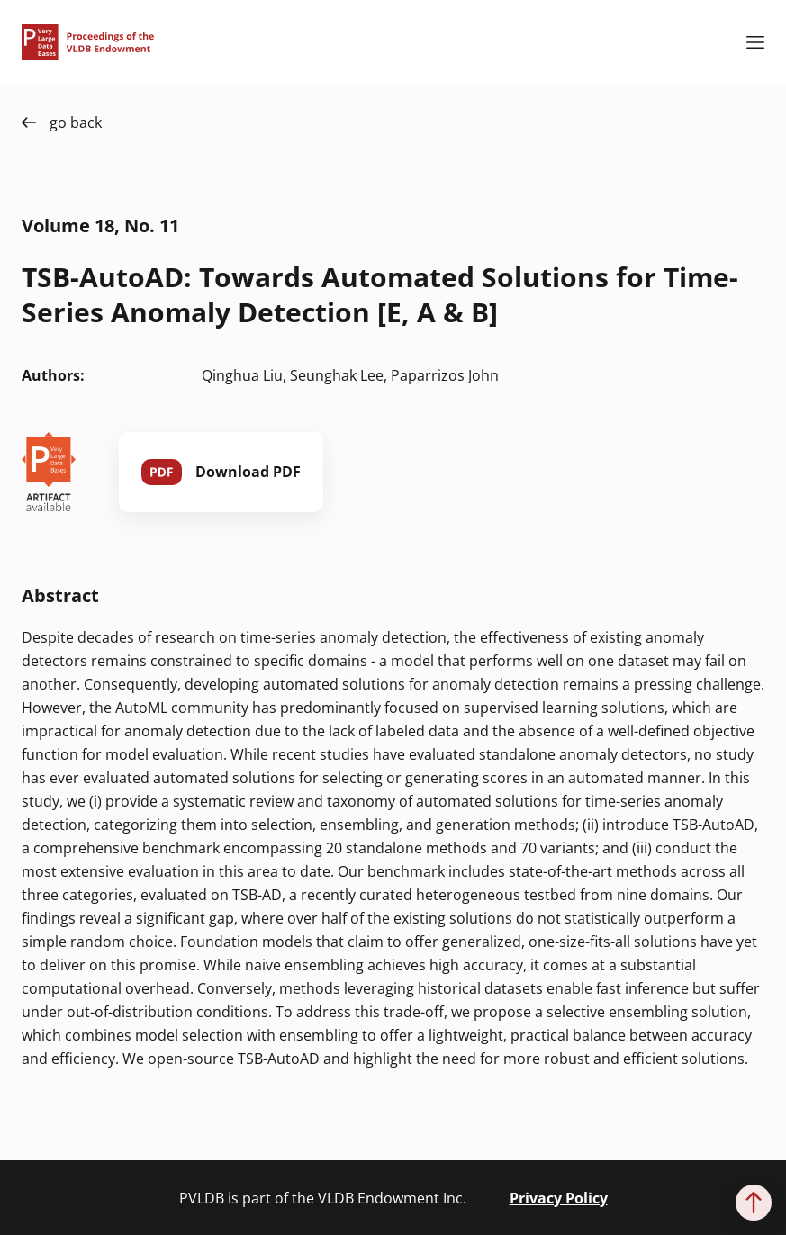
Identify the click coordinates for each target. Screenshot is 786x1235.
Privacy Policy (559, 1198)
